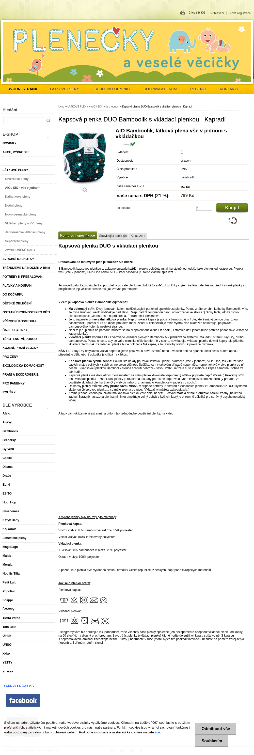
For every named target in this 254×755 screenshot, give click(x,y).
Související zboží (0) (113, 236)
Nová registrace (240, 13)
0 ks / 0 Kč (196, 12)
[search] (48, 120)
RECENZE (198, 89)
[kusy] (204, 208)
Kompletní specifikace (77, 235)
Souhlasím (211, 741)
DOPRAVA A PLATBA (161, 89)
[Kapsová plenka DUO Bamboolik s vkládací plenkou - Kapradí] (85, 162)
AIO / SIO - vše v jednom (105, 106)
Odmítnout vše (215, 729)
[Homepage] (22, 89)
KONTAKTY (229, 89)
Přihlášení (217, 13)
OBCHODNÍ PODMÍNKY (111, 89)
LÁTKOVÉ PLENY (64, 89)
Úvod (61, 106)
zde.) (185, 389)
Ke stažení (138, 236)
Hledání (10, 110)
